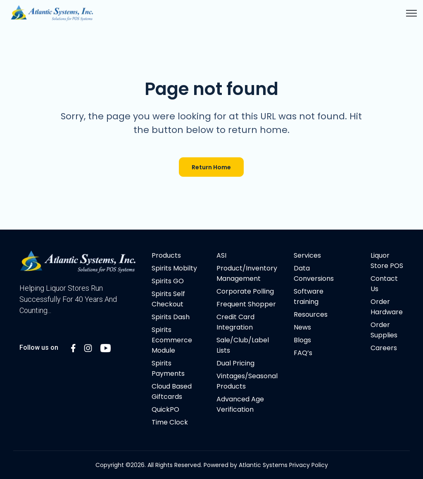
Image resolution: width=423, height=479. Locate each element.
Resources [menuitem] (311, 314)
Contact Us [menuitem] (384, 284)
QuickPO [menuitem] (165, 409)
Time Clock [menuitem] (170, 422)
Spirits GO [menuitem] (168, 281)
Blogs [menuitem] (302, 340)
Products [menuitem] (166, 255)
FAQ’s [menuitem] (303, 353)
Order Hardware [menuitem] (387, 307)
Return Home (211, 167)
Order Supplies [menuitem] (384, 330)
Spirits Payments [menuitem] (168, 368)
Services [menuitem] (307, 255)
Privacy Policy (308, 465)
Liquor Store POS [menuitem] (387, 260)
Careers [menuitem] (384, 348)
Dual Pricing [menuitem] (235, 363)
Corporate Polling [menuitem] (245, 291)
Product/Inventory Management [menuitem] (246, 273)
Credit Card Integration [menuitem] (235, 322)
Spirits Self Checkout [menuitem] (168, 299)
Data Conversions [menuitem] (314, 273)
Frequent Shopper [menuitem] (246, 304)
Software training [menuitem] (308, 296)
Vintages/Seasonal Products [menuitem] (247, 381)
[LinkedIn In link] (73, 347)
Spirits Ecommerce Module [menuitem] (172, 340)
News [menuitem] (302, 327)
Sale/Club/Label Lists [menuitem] (242, 345)
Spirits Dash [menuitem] (171, 317)
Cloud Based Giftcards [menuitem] (172, 391)
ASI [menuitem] (221, 255)
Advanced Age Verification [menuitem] (240, 404)
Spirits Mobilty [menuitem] (174, 268)
